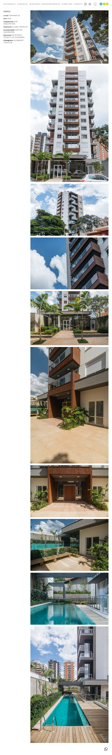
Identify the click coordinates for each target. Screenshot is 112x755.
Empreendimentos (51, 4)
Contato (78, 4)
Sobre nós (67, 4)
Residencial (10, 4)
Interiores (34, 4)
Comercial (22, 4)
